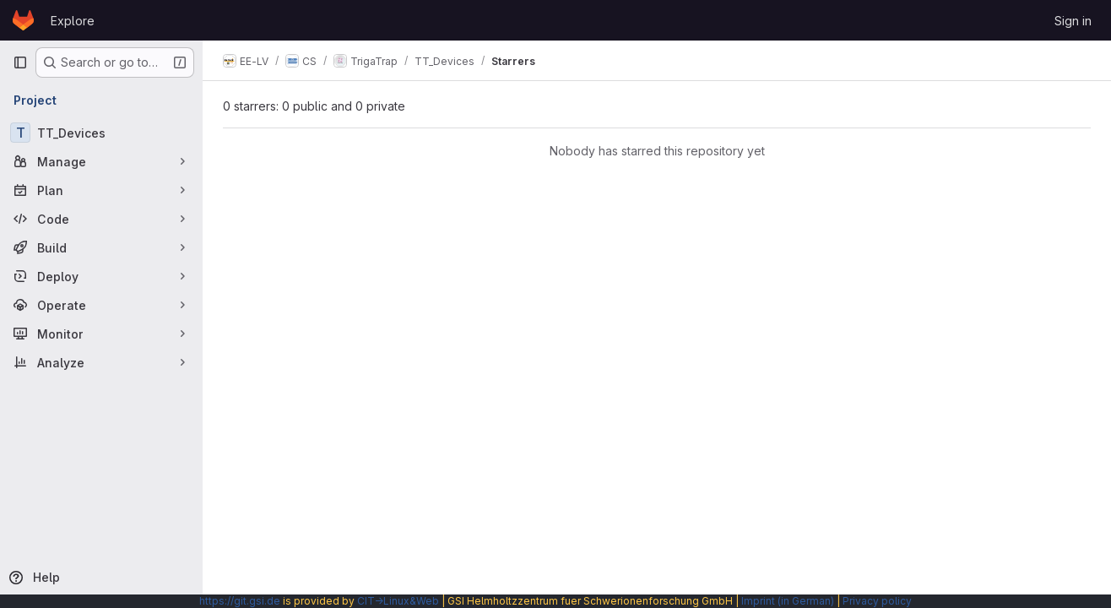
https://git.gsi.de (239, 600)
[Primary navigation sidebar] (20, 62)
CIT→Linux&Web (398, 600)
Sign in (1073, 21)
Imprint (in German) (787, 600)
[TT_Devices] (101, 132)
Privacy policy (877, 600)
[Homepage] (23, 20)
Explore (73, 21)
